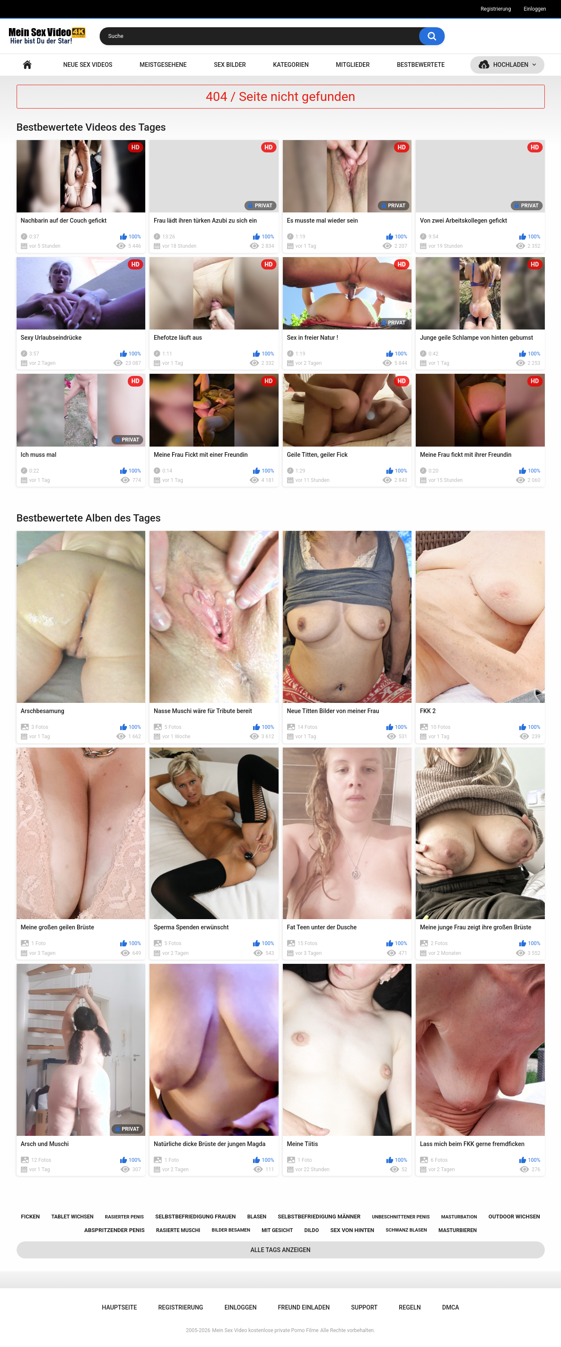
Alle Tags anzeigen (280, 1250)
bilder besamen (231, 1230)
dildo (312, 1230)
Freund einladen (304, 1307)
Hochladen (511, 64)
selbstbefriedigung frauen (195, 1216)
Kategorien (291, 64)
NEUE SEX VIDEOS (87, 64)
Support (364, 1307)
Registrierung (495, 9)
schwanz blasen (406, 1230)
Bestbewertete (421, 64)
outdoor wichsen (514, 1216)
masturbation (459, 1217)
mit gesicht (277, 1230)
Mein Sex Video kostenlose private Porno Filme (265, 1330)
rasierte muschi (178, 1230)
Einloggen (535, 9)
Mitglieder (353, 64)
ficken (30, 1216)
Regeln (410, 1307)
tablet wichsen (72, 1217)
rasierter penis (124, 1217)
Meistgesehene (163, 64)
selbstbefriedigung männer (319, 1216)
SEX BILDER (230, 64)
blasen (256, 1217)
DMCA (450, 1307)
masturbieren (457, 1230)
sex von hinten (352, 1230)
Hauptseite (27, 65)
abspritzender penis (114, 1230)
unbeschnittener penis (400, 1217)
